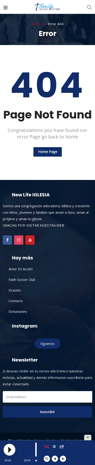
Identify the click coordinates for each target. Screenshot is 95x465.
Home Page (47, 151)
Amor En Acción (21, 269)
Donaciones (18, 311)
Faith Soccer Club (22, 279)
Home (37, 23)
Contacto (16, 300)
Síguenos (47, 343)
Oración (15, 290)
